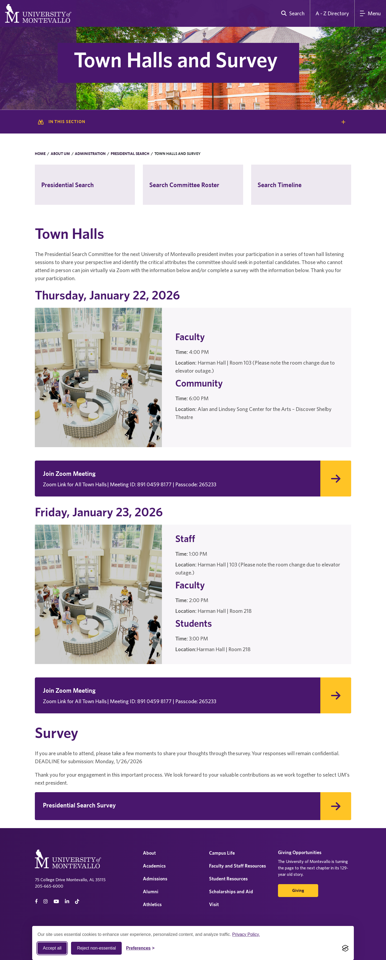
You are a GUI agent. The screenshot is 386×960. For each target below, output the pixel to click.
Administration (90, 153)
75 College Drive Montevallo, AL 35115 (70, 879)
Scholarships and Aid (231, 891)
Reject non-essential (96, 948)
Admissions (155, 878)
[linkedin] (67, 901)
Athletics (152, 904)
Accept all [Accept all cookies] (52, 948)
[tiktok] (77, 901)
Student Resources (228, 878)
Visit (214, 904)
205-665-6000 (49, 886)
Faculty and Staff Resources (237, 866)
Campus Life (222, 853)
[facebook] (36, 901)
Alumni (150, 891)
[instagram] (45, 901)
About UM (60, 153)
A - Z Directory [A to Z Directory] (332, 13)
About (149, 853)
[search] (291, 13)
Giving (298, 890)
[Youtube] (56, 901)
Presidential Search (130, 153)
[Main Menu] (370, 13)
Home (40, 153)
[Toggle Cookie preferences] (140, 948)
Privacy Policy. (246, 934)
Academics (154, 866)
